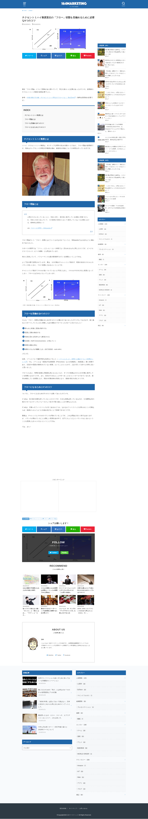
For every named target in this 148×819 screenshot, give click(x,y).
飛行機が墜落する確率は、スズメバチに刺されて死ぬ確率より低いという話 (115, 52)
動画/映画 (103, 281)
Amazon (103, 295)
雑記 (101, 320)
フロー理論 (54, 518)
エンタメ (102, 261)
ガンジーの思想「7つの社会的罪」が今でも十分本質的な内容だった (115, 205)
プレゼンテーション (106, 246)
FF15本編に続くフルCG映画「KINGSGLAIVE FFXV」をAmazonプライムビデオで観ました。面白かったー (115, 125)
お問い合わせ (84, 808)
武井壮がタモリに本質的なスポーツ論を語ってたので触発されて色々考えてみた (115, 62)
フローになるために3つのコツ (35, 127)
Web (102, 305)
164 (42, 640)
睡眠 (101, 256)
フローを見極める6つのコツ (34, 123)
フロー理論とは (30, 119)
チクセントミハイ (36, 518)
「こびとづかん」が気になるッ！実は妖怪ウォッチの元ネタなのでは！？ (115, 94)
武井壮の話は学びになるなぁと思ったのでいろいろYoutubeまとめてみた (115, 84)
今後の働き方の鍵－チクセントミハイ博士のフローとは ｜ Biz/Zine (50, 97)
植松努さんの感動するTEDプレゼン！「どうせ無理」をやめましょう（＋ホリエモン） (115, 146)
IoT (101, 300)
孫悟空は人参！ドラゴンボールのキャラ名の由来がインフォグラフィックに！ (115, 114)
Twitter (54, 553)
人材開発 (26, 518)
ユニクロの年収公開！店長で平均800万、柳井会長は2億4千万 (115, 136)
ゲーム (102, 266)
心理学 (102, 226)
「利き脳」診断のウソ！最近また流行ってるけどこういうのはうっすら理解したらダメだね (115, 73)
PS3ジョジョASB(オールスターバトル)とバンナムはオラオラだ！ (115, 103)
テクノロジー (104, 290)
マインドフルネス (106, 236)
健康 (101, 251)
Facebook (67, 655)
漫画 (102, 271)
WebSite (50, 655)
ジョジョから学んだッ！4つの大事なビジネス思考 (115, 195)
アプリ (102, 310)
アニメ (102, 276)
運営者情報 (62, 808)
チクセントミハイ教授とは (34, 115)
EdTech (103, 231)
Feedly (64, 553)
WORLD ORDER (105, 285)
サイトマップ (73, 808)
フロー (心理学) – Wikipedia (40, 228)
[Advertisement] (58, 73)
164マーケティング (73, 815)
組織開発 (102, 241)
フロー (46, 518)
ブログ (102, 315)
